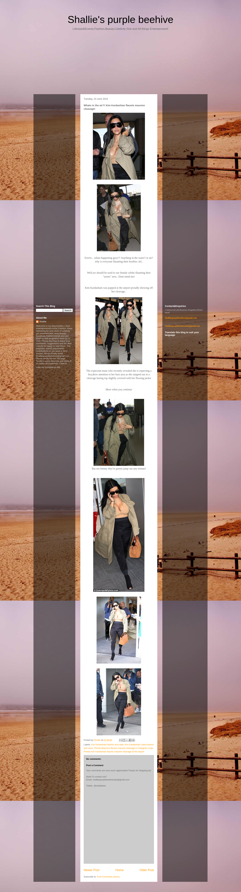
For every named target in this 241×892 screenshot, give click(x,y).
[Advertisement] (120, 63)
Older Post (147, 870)
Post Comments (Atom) (108, 876)
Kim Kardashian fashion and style (107, 744)
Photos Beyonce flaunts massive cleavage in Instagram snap (123, 748)
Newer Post (91, 870)
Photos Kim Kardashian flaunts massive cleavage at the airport (114, 751)
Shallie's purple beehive (120, 19)
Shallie (42, 321)
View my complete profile (48, 367)
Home (119, 870)
